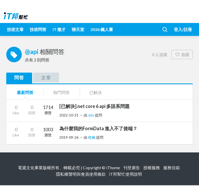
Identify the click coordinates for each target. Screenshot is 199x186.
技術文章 (15, 29)
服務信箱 (171, 167)
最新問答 (25, 92)
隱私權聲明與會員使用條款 (81, 174)
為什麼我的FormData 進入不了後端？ (98, 128)
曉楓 (92, 137)
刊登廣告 (131, 167)
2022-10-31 (69, 115)
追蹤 (182, 54)
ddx (91, 115)
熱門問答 (61, 92)
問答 (19, 77)
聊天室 (78, 29)
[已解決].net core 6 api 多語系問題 (94, 106)
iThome (113, 167)
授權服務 (151, 167)
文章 (46, 77)
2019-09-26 (69, 137)
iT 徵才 (59, 29)
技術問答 (38, 29)
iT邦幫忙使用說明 (125, 174)
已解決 (95, 92)
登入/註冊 (183, 29)
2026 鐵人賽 (101, 29)
